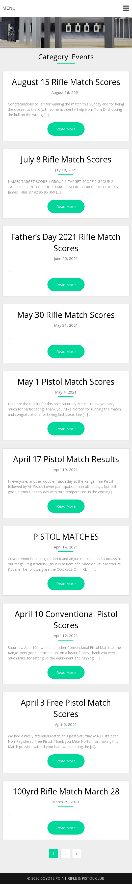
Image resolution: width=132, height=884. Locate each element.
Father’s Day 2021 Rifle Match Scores (66, 242)
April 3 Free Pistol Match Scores (66, 708)
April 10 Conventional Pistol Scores (66, 620)
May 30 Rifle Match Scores (66, 314)
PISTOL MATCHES (66, 536)
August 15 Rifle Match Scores (66, 81)
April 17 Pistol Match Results (66, 459)
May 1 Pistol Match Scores (65, 381)
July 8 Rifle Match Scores (66, 159)
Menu (9, 8)
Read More (66, 128)
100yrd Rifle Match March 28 (66, 791)
